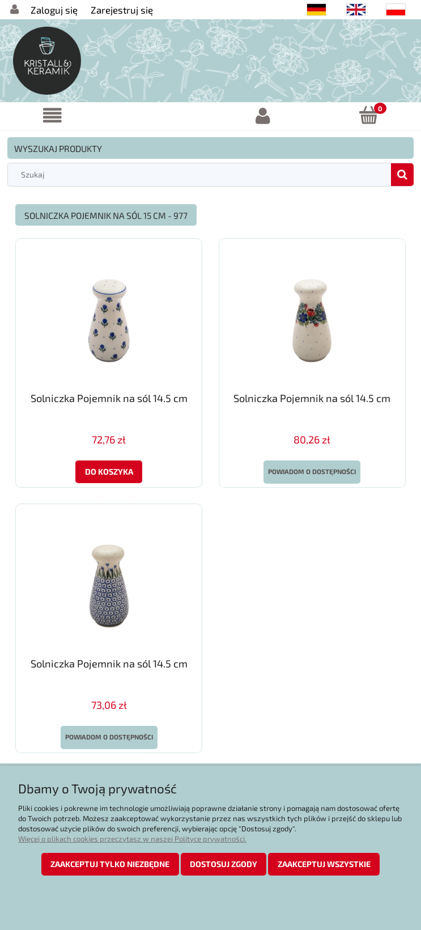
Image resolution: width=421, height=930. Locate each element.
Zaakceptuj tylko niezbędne (109, 864)
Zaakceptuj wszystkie (324, 864)
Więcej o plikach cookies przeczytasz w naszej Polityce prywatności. (132, 838)
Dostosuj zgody (223, 864)
